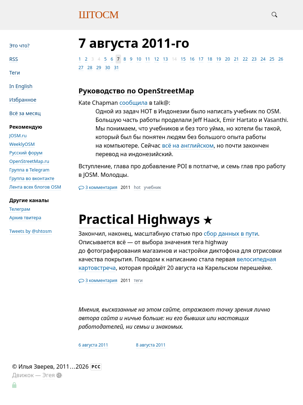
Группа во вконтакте (31, 178)
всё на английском (188, 145)
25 (271, 59)
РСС (96, 367)
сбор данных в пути (231, 233)
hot (137, 187)
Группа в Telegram (29, 169)
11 (147, 59)
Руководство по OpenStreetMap (136, 91)
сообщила (134, 103)
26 (280, 59)
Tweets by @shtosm (30, 231)
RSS (13, 59)
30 (107, 68)
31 (116, 68)
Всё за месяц (25, 113)
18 (209, 59)
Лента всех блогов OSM (35, 187)
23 (254, 59)
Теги (14, 72)
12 (156, 59)
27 (81, 68)
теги (138, 280)
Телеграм (19, 209)
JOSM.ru (18, 135)
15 (183, 59)
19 (218, 59)
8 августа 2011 (151, 345)
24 (263, 59)
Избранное (22, 99)
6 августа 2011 (93, 345)
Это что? (19, 45)
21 (236, 59)
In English (20, 86)
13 (165, 59)
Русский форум (25, 152)
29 (98, 68)
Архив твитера (25, 217)
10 (138, 59)
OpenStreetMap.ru (29, 161)
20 (227, 59)
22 (245, 59)
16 (192, 59)
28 (89, 68)
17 (200, 59)
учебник (152, 187)
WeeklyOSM (22, 144)
